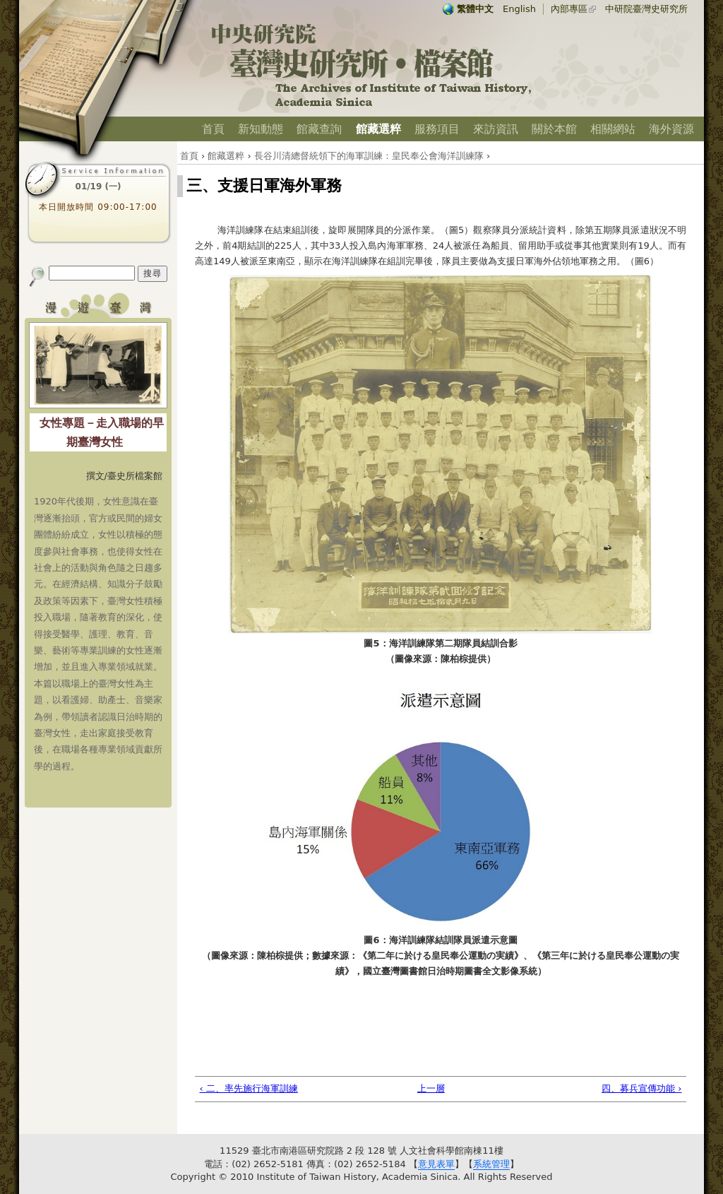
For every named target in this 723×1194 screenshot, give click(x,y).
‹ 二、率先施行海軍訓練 (249, 1088)
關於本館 (554, 129)
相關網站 (612, 129)
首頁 (213, 129)
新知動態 (260, 129)
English (519, 9)
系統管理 (491, 1164)
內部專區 (569, 9)
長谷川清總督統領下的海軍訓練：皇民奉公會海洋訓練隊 (369, 155)
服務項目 (437, 129)
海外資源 (671, 129)
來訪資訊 (495, 129)
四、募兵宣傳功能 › (641, 1088)
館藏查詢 (319, 129)
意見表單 (436, 1164)
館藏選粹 (378, 129)
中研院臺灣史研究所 (646, 9)
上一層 (431, 1088)
